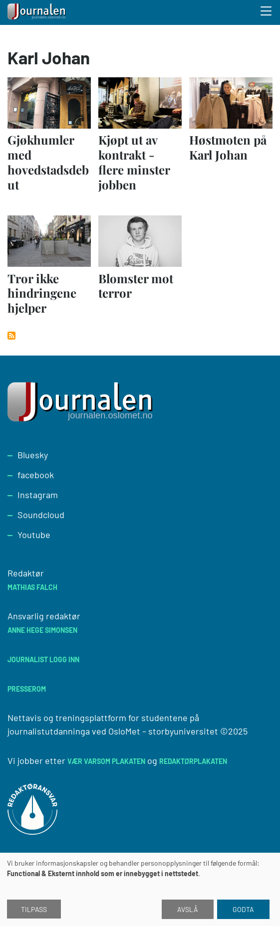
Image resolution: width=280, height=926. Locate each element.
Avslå (187, 909)
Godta (243, 909)
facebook (35, 474)
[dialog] (140, 889)
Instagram (37, 494)
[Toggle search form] (267, 12)
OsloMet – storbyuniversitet (163, 731)
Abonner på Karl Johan (11, 336)
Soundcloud (40, 514)
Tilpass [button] (34, 909)
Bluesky (32, 454)
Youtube (33, 534)
